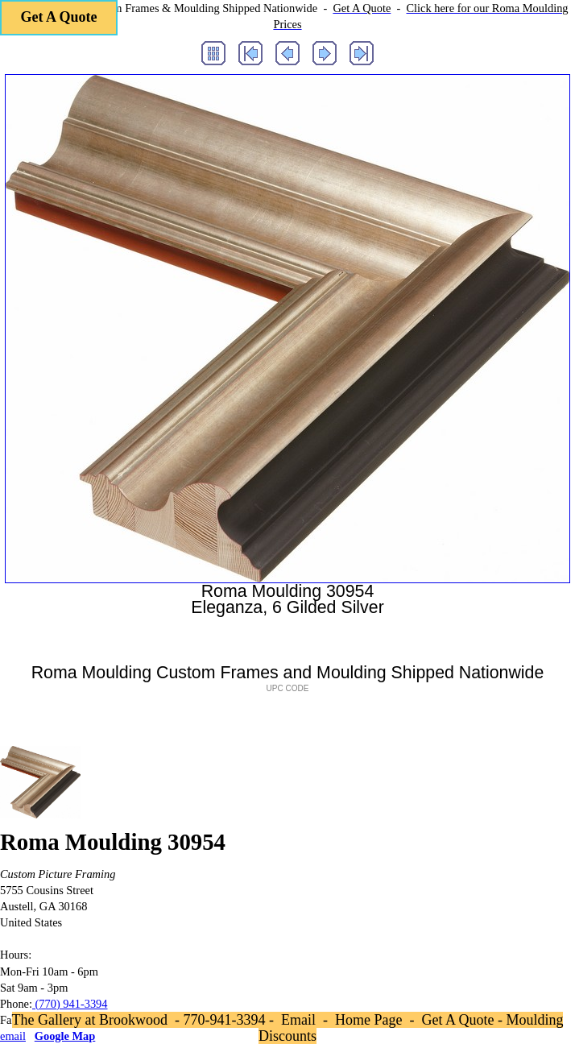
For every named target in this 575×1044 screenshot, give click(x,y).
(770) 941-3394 (70, 1003)
